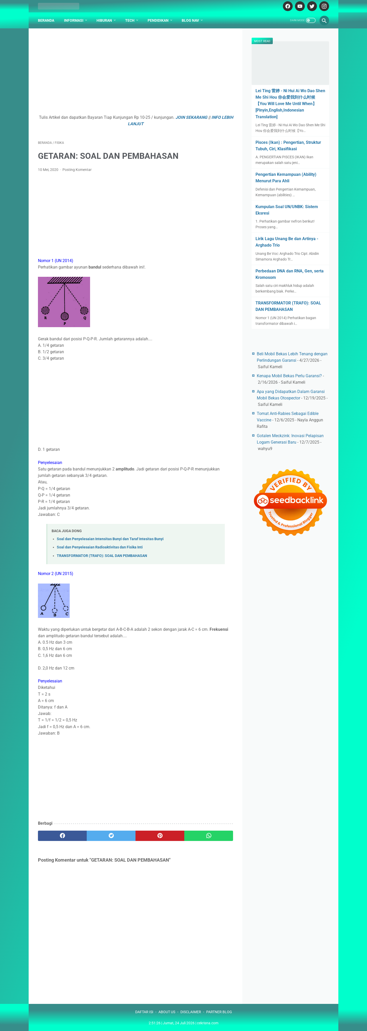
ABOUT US (166, 1012)
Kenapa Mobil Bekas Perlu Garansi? (289, 375)
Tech (129, 20)
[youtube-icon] (299, 6)
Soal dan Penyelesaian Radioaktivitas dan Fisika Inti (100, 547)
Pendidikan (158, 20)
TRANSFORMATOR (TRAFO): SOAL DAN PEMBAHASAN (102, 556)
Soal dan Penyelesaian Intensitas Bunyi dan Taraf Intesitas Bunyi (110, 539)
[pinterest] (159, 836)
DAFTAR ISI (144, 1012)
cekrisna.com (207, 1023)
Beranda (46, 20)
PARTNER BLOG (219, 1012)
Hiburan (104, 20)
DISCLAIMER (190, 1012)
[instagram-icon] (323, 6)
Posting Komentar (77, 170)
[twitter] (111, 836)
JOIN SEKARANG (191, 117)
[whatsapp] (208, 836)
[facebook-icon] (287, 6)
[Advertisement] (135, 74)
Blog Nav (190, 20)
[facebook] (62, 836)
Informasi (73, 20)
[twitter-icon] (311, 6)
